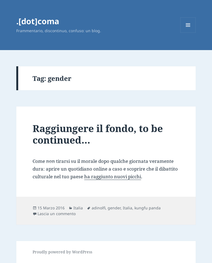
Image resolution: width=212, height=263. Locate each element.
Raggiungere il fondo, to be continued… (98, 134)
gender (114, 207)
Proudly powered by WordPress (62, 251)
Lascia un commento (57, 213)
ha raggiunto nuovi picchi (112, 176)
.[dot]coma (37, 21)
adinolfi (98, 207)
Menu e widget (188, 32)
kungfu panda (147, 207)
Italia (78, 207)
